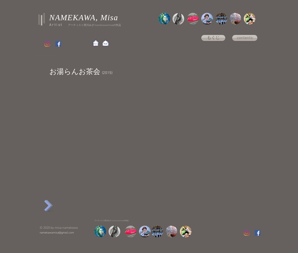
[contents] (244, 38)
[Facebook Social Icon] (58, 44)
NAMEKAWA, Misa (83, 17)
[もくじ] (213, 38)
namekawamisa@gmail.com (57, 232)
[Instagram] (47, 44)
